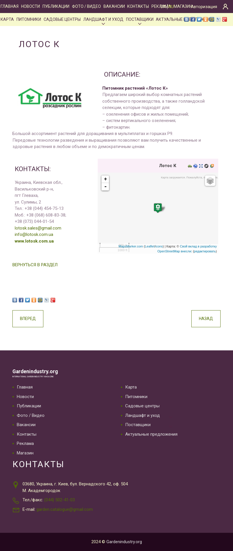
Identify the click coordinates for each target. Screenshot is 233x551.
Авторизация (204, 6)
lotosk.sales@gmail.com (38, 228)
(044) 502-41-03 (59, 499)
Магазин (183, 6)
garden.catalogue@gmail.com (64, 509)
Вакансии (114, 6)
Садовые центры (62, 19)
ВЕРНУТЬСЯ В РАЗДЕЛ (35, 264)
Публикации (55, 6)
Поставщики (140, 19)
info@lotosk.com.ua (34, 234)
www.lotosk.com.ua (34, 241)
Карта (7, 19)
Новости (30, 6)
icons (159, 246)
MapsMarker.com (131, 246)
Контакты (138, 6)
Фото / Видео (86, 6)
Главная (10, 6)
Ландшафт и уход (103, 19)
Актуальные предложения (151, 434)
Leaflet (149, 246)
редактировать (205, 251)
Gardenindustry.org (35, 371)
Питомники (28, 19)
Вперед (28, 318)
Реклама (25, 443)
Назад (206, 318)
